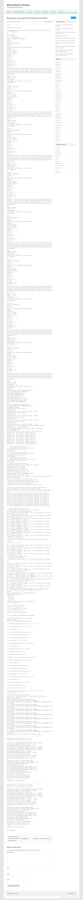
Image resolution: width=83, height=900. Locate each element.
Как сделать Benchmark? (19, 11)
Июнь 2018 (57, 104)
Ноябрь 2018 (58, 95)
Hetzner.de (45, 11)
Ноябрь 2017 (58, 120)
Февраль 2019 (58, 91)
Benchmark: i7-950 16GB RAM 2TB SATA (42, 838)
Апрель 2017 (58, 136)
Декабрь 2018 (58, 93)
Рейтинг (61, 11)
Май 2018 (57, 107)
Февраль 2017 (58, 140)
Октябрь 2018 (58, 98)
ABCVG (74, 893)
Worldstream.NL (58, 167)
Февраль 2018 (58, 113)
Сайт (8, 879)
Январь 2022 (58, 62)
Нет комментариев (48, 21)
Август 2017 (57, 127)
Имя (8, 867)
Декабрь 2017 (58, 118)
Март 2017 (57, 138)
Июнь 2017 (57, 131)
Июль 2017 (57, 129)
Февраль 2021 (58, 64)
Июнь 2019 (57, 84)
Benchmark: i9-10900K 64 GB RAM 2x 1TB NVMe (65, 40)
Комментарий (10, 852)
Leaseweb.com (58, 154)
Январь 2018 (58, 116)
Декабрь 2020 (58, 66)
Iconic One (62, 897)
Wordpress (75, 897)
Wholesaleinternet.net (59, 165)
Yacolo (56, 170)
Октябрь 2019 (58, 78)
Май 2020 (57, 69)
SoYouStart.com (58, 163)
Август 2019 (57, 82)
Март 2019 (57, 89)
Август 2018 (57, 100)
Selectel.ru (53, 11)
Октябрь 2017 (58, 122)
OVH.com (29, 11)
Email (8, 873)
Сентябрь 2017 (58, 125)
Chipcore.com (58, 147)
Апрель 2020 (58, 71)
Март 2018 (57, 111)
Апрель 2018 (58, 109)
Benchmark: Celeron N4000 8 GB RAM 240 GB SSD (65, 38)
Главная (9, 11)
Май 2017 (57, 133)
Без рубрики (58, 172)
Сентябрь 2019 (58, 80)
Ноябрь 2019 (58, 75)
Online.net (37, 11)
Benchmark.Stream (18, 4)
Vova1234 (12, 21)
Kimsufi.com (13, 830)
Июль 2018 (57, 102)
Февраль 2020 (58, 73)
